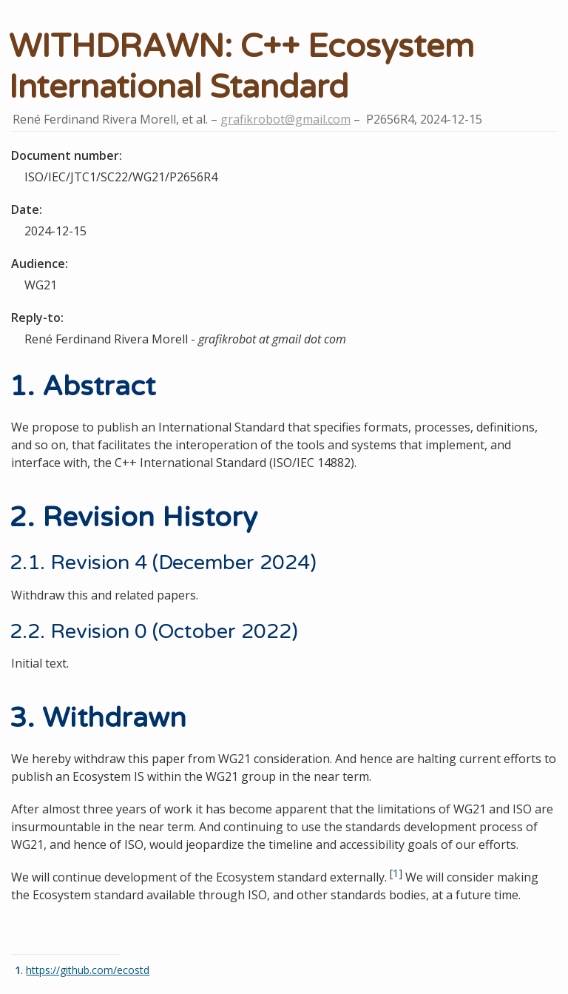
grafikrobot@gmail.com (285, 119)
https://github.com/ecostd (87, 970)
